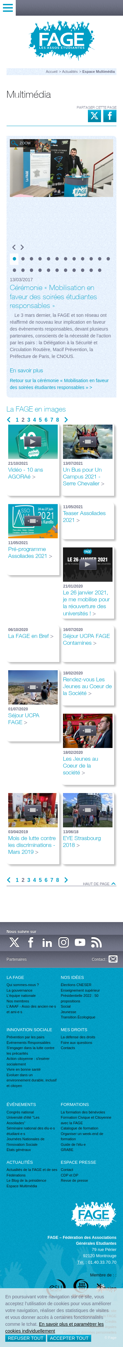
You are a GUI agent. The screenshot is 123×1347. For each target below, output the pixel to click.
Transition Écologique (78, 1017)
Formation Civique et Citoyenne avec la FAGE (86, 1120)
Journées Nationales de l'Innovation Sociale (26, 1141)
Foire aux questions (76, 1043)
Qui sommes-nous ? (23, 985)
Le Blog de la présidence (26, 1180)
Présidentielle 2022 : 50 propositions (79, 998)
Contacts (68, 1048)
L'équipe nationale (21, 996)
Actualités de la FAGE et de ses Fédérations (32, 1172)
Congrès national (20, 1112)
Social (66, 1006)
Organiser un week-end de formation (82, 1136)
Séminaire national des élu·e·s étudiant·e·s (31, 1131)
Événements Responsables (29, 1043)
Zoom (25, 143)
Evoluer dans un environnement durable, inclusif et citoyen (31, 1080)
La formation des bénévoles (83, 1112)
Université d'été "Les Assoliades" (23, 1120)
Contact (67, 1170)
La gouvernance (19, 990)
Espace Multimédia (22, 1186)
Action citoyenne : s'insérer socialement (28, 1061)
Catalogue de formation (79, 1128)
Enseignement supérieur (80, 990)
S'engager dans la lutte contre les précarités (30, 1050)
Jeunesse (68, 1012)
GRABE (67, 1150)
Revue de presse (74, 1180)
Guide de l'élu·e (73, 1144)
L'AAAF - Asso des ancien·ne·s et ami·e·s (31, 1009)
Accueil (51, 71)
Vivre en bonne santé (24, 1069)
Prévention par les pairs (26, 1037)
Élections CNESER (76, 985)
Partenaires (17, 959)
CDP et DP (69, 1175)
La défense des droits (78, 1037)
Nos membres (18, 1001)
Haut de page (99, 884)
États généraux (19, 1150)
